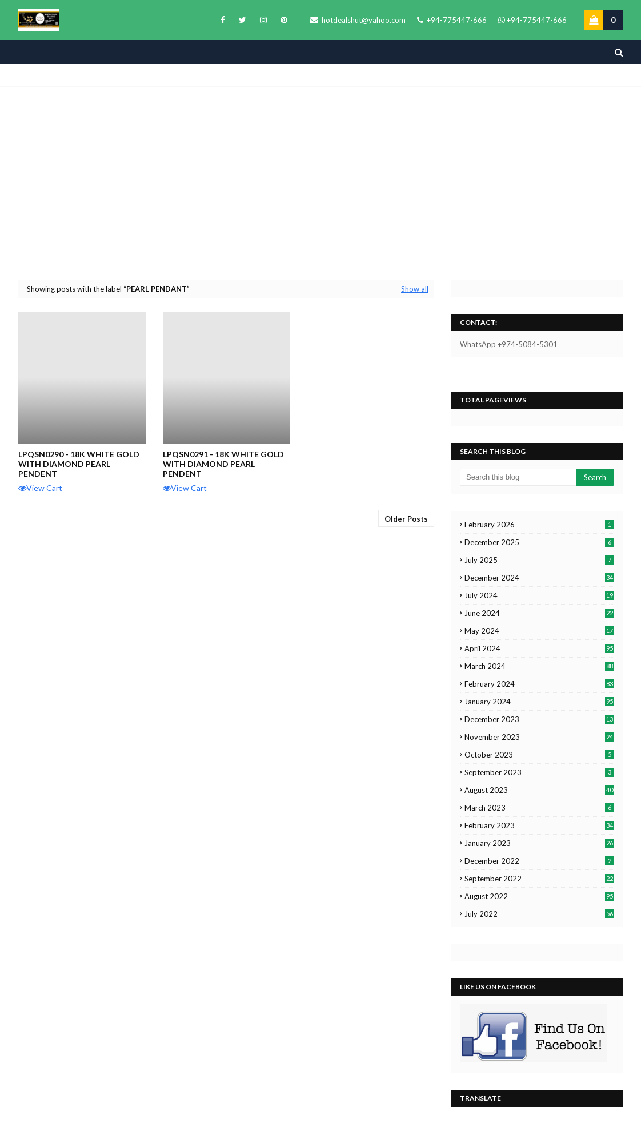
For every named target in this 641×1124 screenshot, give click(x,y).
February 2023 (539, 825)
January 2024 (539, 701)
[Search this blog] (518, 477)
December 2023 (539, 719)
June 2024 (539, 613)
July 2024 (539, 595)
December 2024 (539, 577)
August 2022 (539, 896)
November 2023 (539, 737)
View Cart (40, 488)
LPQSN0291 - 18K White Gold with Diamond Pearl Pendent (223, 463)
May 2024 (539, 630)
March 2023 (539, 807)
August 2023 (539, 790)
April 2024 (539, 648)
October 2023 (539, 754)
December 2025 (539, 542)
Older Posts (406, 518)
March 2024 (539, 666)
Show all (414, 288)
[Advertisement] (320, 183)
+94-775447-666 (452, 20)
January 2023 (539, 843)
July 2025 (539, 560)
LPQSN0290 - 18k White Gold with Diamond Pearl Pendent (78, 463)
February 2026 (539, 524)
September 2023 (539, 772)
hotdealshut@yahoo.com (358, 20)
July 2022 (539, 913)
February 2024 (539, 683)
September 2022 (539, 878)
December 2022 (539, 860)
